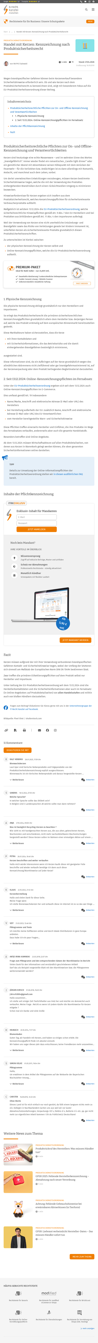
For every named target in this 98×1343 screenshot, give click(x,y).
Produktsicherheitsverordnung (18, 40)
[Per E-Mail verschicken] (39, 730)
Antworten (90, 780)
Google (11, 1)
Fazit (12, 132)
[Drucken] (24, 730)
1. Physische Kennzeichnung (29, 116)
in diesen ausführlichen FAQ (68, 474)
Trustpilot (30, 1)
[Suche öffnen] (86, 9)
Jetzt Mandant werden (75, 640)
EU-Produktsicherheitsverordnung (61, 209)
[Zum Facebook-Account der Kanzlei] (47, 730)
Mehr (91, 21)
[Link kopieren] (6, 730)
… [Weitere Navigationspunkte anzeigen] (12, 32)
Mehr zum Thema (82, 1256)
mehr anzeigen (87, 1328)
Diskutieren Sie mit (18, 750)
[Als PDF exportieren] (15, 730)
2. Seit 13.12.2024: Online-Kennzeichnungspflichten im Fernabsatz (49, 120)
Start (6, 32)
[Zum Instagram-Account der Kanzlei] (55, 730)
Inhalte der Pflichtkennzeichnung (27, 126)
